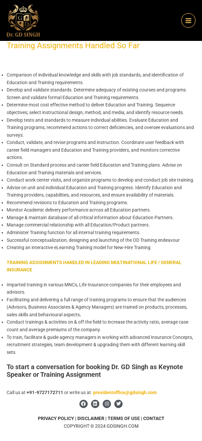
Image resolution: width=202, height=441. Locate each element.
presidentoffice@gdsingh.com (125, 392)
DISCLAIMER (90, 418)
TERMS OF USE (124, 418)
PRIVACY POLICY (56, 418)
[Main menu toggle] (188, 20)
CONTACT (153, 418)
